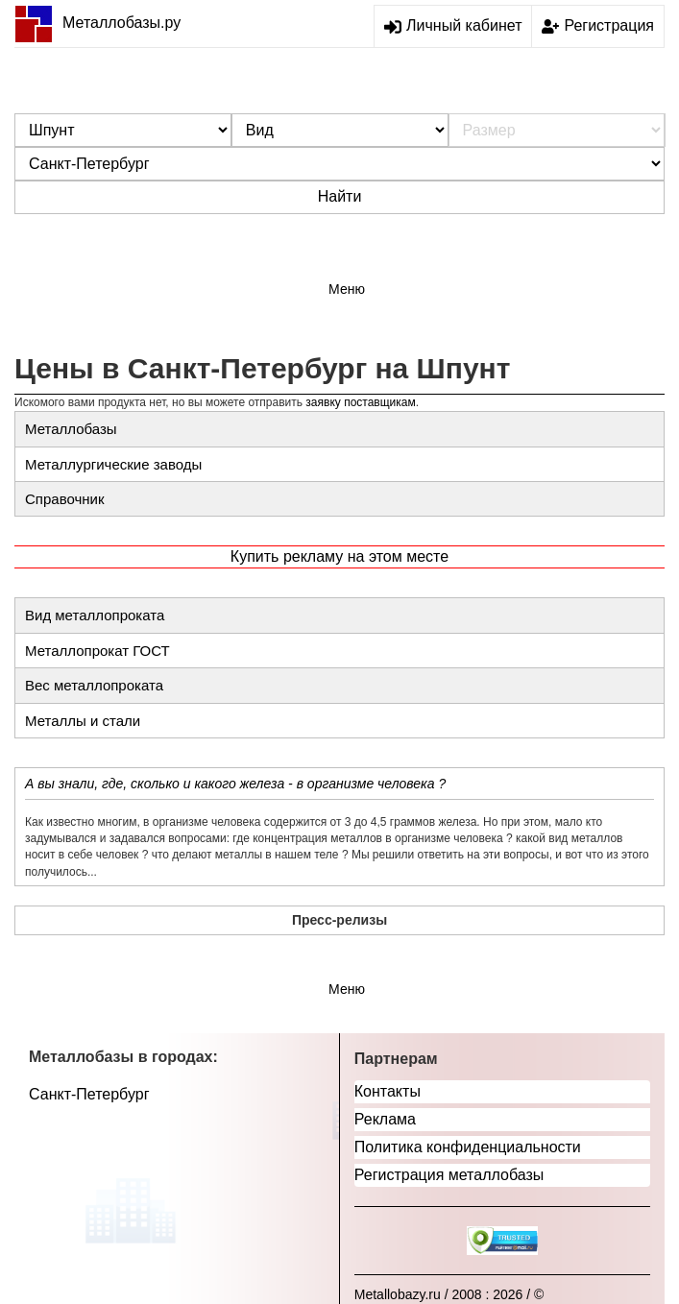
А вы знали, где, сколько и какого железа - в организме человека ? (235, 783)
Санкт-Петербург (89, 1094)
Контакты (387, 1091)
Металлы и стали (82, 720)
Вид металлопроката (94, 615)
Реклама (385, 1119)
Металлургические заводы (113, 464)
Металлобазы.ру (97, 22)
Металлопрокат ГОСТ (97, 650)
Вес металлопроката (94, 685)
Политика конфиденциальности (467, 1147)
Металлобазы (71, 429)
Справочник (65, 499)
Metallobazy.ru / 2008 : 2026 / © (449, 1294)
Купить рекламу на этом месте (339, 556)
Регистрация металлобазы (449, 1175)
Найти (340, 196)
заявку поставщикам (360, 402)
